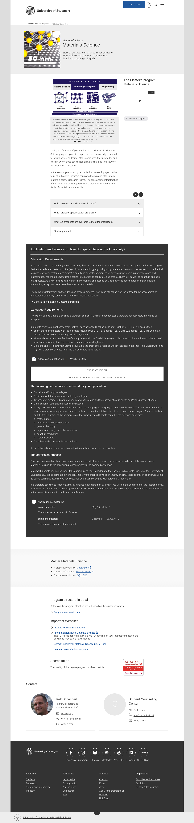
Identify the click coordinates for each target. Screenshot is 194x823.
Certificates (68, 790)
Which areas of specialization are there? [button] (75, 212)
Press (102, 783)
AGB (65, 794)
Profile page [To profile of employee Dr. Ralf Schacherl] (67, 713)
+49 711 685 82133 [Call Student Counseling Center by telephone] (144, 715)
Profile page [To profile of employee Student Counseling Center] (140, 710)
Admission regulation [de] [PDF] (51, 358)
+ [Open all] (135, 194)
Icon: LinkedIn (131, 752)
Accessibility (69, 786)
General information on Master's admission (56, 302)
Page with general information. (27, 34)
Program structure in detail (68, 612)
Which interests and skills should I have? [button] (75, 203)
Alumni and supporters (38, 786)
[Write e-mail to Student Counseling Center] (137, 720)
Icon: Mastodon (107, 752)
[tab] (97, 203)
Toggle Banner (97, 812)
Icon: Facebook (70, 752)
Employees (31, 783)
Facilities (140, 783)
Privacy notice (70, 783)
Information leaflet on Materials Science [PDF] (74, 633)
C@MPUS (82, 575)
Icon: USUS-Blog (143, 752)
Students (30, 779)
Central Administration (147, 786)
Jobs (101, 786)
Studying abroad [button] (62, 231)
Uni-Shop (104, 798)
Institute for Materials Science (69, 627)
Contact (103, 779)
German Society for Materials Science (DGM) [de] (80, 644)
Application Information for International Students (97, 377)
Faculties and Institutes (148, 779)
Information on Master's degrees (71, 649)
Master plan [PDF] (83, 567)
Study (30, 24)
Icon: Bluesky (95, 752)
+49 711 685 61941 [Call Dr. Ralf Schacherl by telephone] (71, 718)
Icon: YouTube (119, 752)
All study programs (42, 24)
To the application (97, 370)
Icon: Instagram (82, 752)
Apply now (134, 10)
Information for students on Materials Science (42, 817)
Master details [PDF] (83, 571)
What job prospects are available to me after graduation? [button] (83, 222)
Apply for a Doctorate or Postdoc (111, 792)
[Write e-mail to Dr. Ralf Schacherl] (64, 724)
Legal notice (69, 779)
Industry (30, 790)
